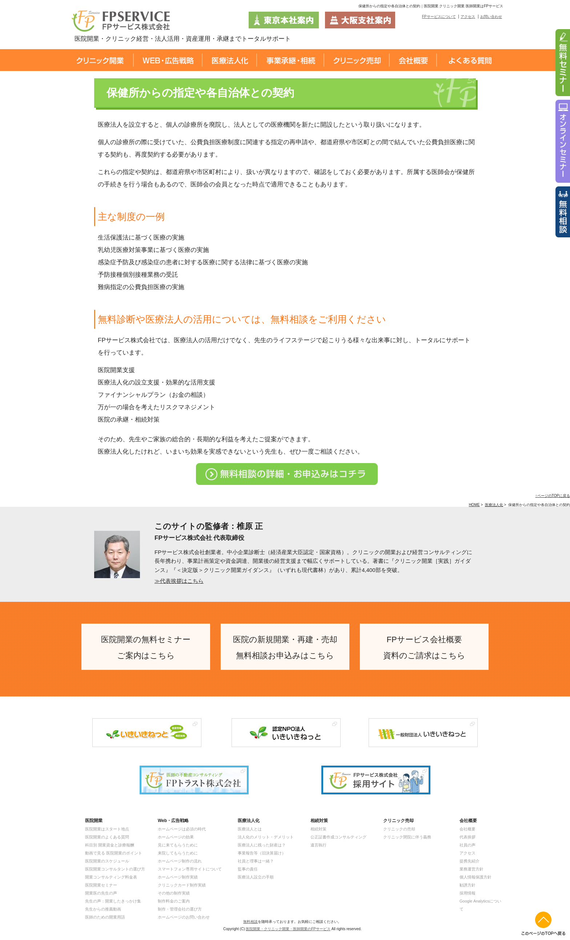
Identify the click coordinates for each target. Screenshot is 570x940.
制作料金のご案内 (174, 901)
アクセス (468, 17)
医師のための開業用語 (105, 917)
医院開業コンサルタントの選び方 (115, 869)
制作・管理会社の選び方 (180, 909)
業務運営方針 (471, 869)
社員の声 (467, 845)
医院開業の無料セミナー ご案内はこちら (145, 647)
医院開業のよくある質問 (107, 837)
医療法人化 (494, 505)
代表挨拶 (467, 837)
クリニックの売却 (399, 829)
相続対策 (318, 829)
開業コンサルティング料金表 (111, 877)
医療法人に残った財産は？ (262, 845)
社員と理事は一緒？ (256, 861)
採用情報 (467, 893)
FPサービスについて (439, 17)
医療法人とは (250, 829)
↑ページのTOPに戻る (552, 496)
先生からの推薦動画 (103, 909)
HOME (474, 505)
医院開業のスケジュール (107, 861)
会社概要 (467, 829)
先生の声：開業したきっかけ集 (113, 901)
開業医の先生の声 (101, 893)
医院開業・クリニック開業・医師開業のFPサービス (288, 929)
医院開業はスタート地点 (107, 829)
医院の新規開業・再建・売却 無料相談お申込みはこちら (285, 647)
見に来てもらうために (178, 845)
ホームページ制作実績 (178, 877)
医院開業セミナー (101, 885)
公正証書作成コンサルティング (338, 837)
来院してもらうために (178, 853)
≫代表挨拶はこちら (179, 581)
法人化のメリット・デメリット (266, 837)
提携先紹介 (469, 861)
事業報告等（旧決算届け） (262, 853)
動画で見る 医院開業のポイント (113, 853)
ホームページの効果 (176, 837)
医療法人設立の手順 (256, 877)
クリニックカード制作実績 (182, 885)
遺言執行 (318, 845)
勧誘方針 (467, 885)
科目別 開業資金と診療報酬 (109, 845)
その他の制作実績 (174, 893)
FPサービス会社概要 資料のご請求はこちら (424, 647)
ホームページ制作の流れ (180, 861)
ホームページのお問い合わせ (184, 917)
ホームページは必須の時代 (182, 829)
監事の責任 (248, 869)
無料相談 (250, 922)
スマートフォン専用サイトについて (190, 869)
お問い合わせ (491, 17)
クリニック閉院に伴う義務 (407, 837)
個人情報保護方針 (475, 877)
